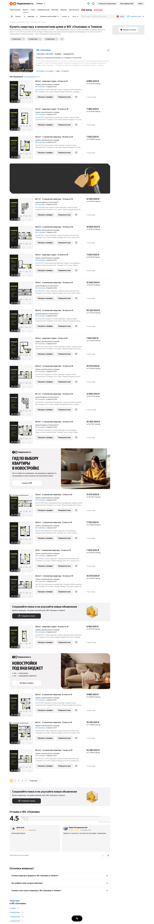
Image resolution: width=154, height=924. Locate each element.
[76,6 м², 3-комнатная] (22, 294)
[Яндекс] (11, 3)
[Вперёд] (108, 855)
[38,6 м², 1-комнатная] (22, 534)
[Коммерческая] (43, 9)
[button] (93, 4)
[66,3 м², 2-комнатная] (22, 238)
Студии (13, 908)
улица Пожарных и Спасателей (46, 202)
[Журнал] (63, 9)
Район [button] (122, 16)
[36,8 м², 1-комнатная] (22, 148)
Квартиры (15, 900)
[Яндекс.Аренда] (86, 9)
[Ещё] (62, 39)
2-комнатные (15, 917)
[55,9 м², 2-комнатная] (22, 706)
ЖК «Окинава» (40, 86)
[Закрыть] (143, 16)
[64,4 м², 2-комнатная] (22, 762)
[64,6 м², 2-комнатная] (22, 378)
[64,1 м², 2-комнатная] (22, 734)
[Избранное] (88, 4)
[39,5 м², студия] (22, 266)
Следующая (34, 781)
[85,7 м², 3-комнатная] (22, 211)
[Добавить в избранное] (108, 50)
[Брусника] (98, 9)
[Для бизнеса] (74, 9)
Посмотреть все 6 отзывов (19, 855)
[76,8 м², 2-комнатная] (22, 506)
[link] (140, 4)
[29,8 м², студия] (22, 638)
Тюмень (38, 84)
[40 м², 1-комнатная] (22, 562)
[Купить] (26, 9)
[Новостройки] (16, 9)
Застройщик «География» (45, 71)
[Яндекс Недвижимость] (23, 3)
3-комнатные (15, 921)
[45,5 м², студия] (22, 350)
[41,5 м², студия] (22, 121)
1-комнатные (15, 912)
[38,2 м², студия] (22, 93)
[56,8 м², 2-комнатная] (22, 322)
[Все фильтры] (12, 16)
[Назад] (103, 855)
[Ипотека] (54, 9)
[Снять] (33, 9)
